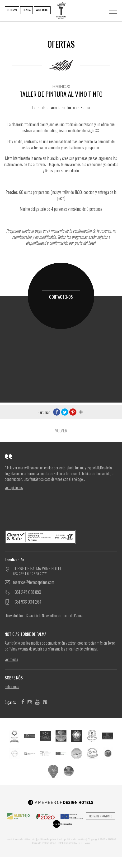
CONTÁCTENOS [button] (61, 297)
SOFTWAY (84, 843)
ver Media (11, 659)
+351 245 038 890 (27, 592)
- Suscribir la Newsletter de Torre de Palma (44, 615)
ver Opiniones (14, 487)
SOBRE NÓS (15, 678)
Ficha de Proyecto (100, 816)
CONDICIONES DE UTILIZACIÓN (20, 839)
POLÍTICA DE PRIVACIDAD (50, 839)
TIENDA (26, 10)
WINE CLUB (42, 10)
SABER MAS (12, 686)
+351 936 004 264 (27, 602)
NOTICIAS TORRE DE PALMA (27, 634)
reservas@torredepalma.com (33, 582)
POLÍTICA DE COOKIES (75, 839)
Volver (61, 430)
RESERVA (12, 10)
